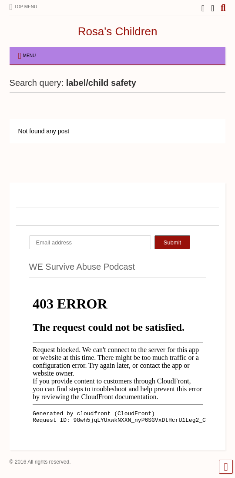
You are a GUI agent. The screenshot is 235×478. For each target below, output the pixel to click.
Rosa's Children (118, 31)
